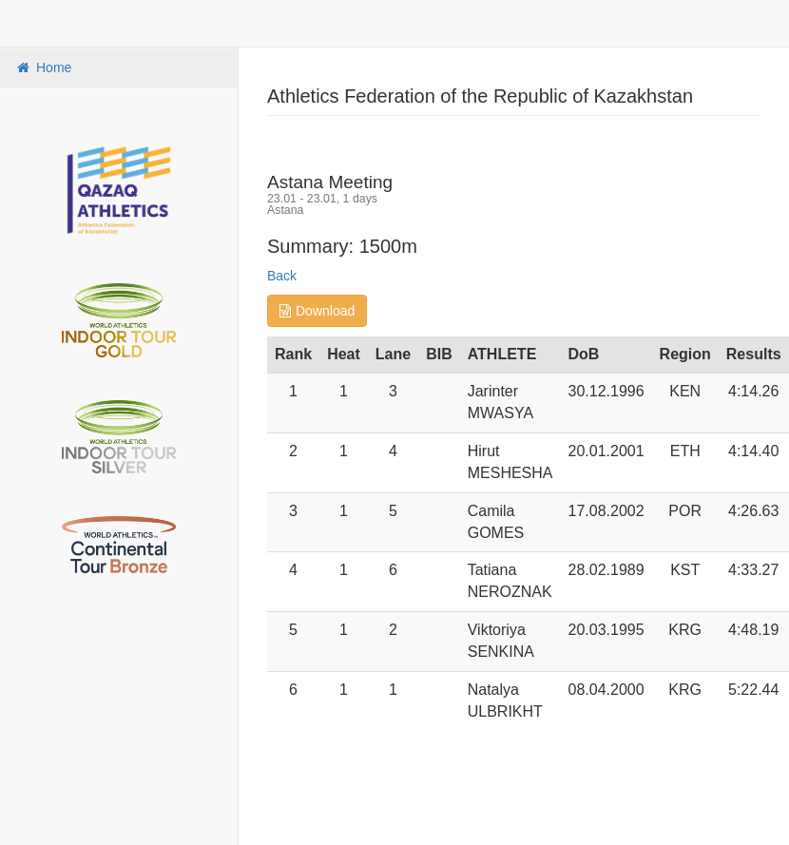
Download (317, 310)
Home (42, 67)
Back (282, 275)
